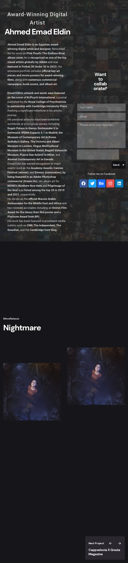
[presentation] (98, 154)
